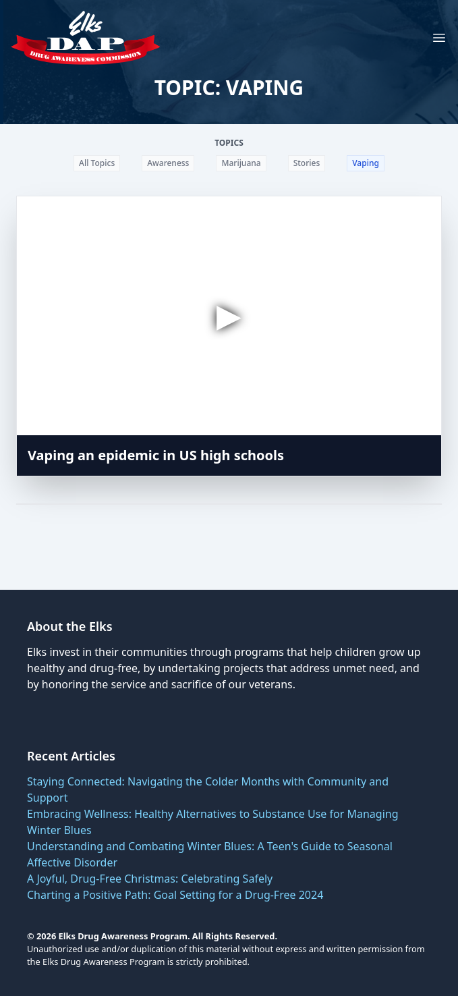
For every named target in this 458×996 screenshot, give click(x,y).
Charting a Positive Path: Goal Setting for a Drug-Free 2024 (175, 894)
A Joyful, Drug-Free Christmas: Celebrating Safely (150, 878)
